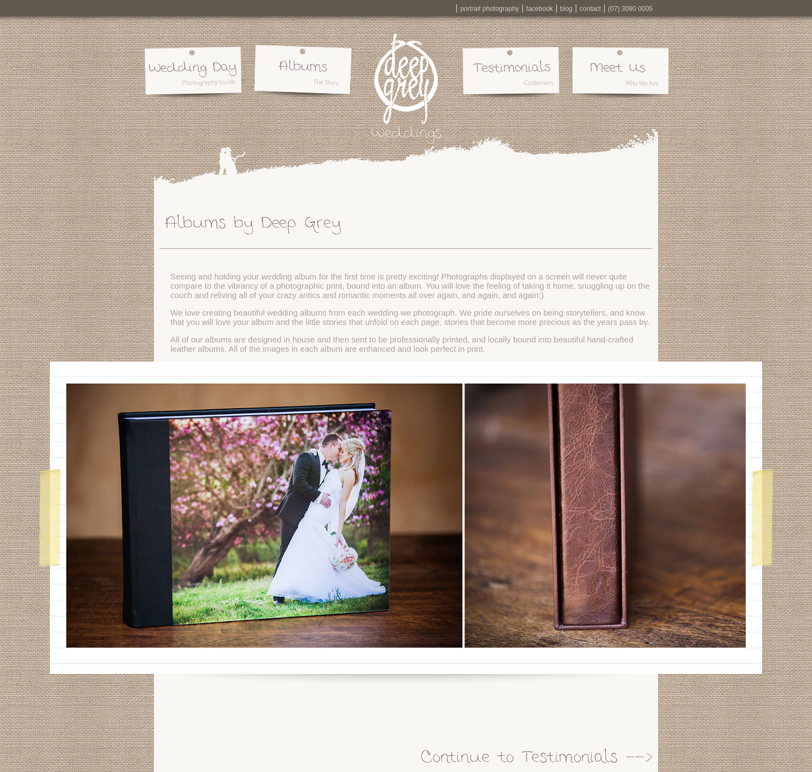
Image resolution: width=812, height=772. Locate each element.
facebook (539, 9)
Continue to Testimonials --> (537, 755)
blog (566, 9)
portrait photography (489, 9)
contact (590, 9)
